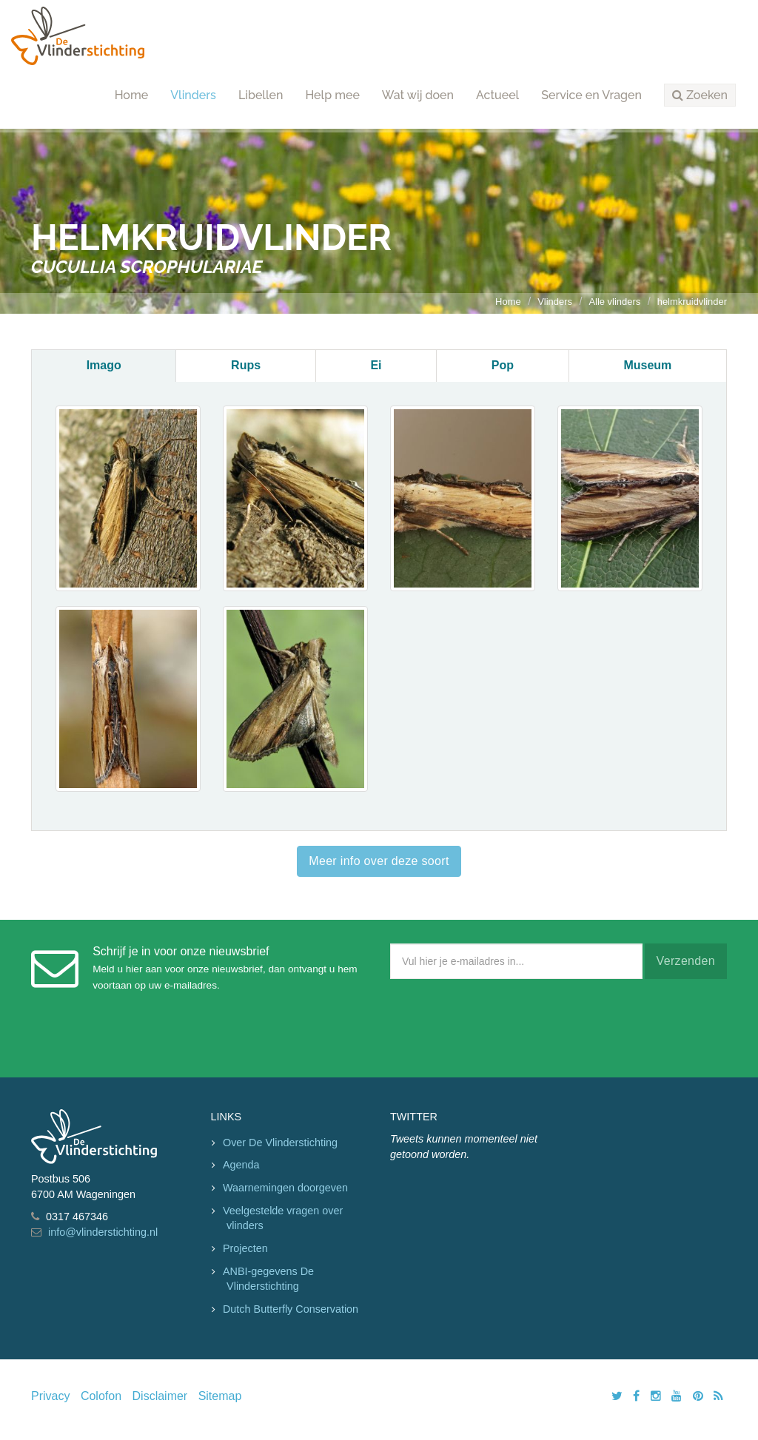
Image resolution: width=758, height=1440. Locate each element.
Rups (246, 365)
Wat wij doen (418, 95)
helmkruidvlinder (692, 301)
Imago (104, 365)
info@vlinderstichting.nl (103, 1232)
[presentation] (502, 1025)
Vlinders (193, 95)
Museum (647, 365)
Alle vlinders (614, 301)
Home (132, 95)
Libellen (261, 95)
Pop (503, 365)
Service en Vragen (591, 95)
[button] (700, 95)
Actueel (497, 95)
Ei (375, 365)
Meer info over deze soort (379, 861)
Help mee (332, 95)
